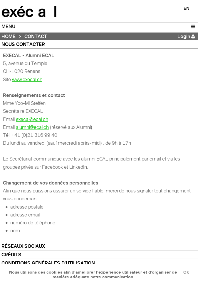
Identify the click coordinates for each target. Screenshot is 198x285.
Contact (35, 36)
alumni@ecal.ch (32, 127)
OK (186, 272)
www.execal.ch (27, 79)
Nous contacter (23, 44)
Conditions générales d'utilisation (48, 263)
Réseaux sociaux (23, 246)
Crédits (11, 254)
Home (8, 36)
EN (186, 8)
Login (183, 36)
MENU (8, 26)
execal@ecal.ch (32, 119)
